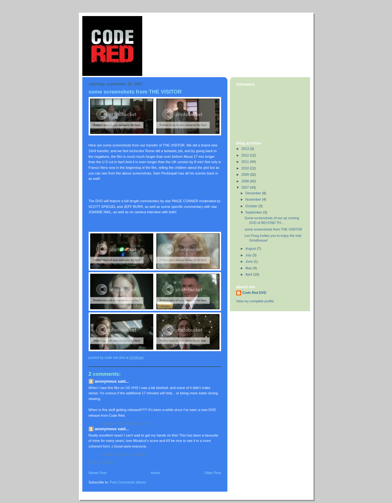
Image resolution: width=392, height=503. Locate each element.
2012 (245, 155)
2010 (245, 168)
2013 (245, 149)
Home (155, 473)
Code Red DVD (254, 292)
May (249, 268)
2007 (245, 187)
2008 (245, 181)
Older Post (212, 473)
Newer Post (98, 473)
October (251, 206)
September (254, 212)
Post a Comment (101, 462)
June (249, 261)
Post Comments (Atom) (128, 482)
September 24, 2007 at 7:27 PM (125, 424)
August (251, 248)
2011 (245, 161)
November (253, 199)
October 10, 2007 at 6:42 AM (123, 454)
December (253, 193)
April (249, 274)
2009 (245, 174)
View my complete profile (255, 301)
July (248, 255)
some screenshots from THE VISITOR (273, 229)
